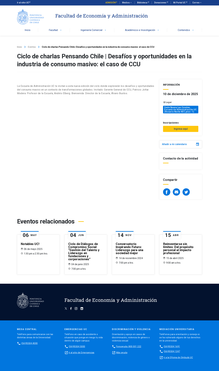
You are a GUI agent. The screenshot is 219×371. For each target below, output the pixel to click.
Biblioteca (142, 2)
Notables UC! (30, 243)
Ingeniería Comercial (94, 30)
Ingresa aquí (181, 128)
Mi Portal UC (179, 2)
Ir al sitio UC (23, 2)
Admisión (110, 2)
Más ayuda (121, 352)
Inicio (27, 30)
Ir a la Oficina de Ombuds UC (178, 357)
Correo (197, 2)
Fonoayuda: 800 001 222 (128, 346)
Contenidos (186, 30)
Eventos (32, 47)
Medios (127, 2)
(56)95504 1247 (172, 351)
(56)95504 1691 (172, 346)
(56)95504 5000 (77, 346)
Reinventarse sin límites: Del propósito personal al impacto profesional (178, 248)
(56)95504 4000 (29, 343)
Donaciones (160, 2)
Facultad (55, 30)
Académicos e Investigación (142, 30)
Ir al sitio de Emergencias (81, 352)
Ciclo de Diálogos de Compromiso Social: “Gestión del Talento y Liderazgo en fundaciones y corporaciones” (84, 251)
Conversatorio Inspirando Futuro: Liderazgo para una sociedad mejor (129, 248)
